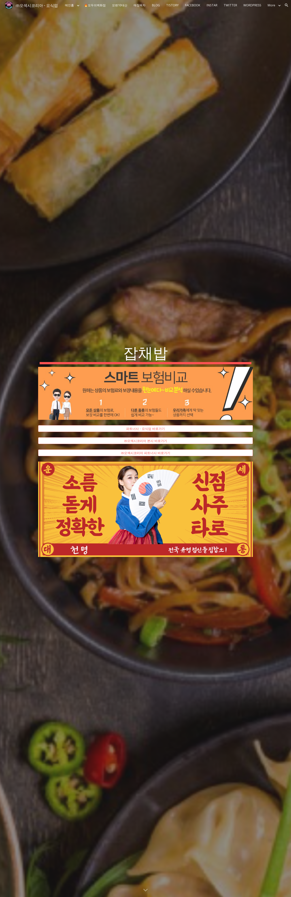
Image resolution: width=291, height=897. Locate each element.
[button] (286, 5)
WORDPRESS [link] (252, 5)
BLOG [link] (156, 5)
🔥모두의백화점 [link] (95, 5)
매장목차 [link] (140, 5)
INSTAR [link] (212, 5)
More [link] (271, 5)
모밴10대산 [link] (119, 5)
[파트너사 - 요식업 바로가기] (145, 428)
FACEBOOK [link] (192, 5)
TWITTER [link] (230, 5)
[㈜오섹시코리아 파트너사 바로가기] (145, 453)
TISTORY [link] (172, 5)
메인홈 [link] (69, 5)
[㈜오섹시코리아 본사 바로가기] (145, 440)
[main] (145, 353)
